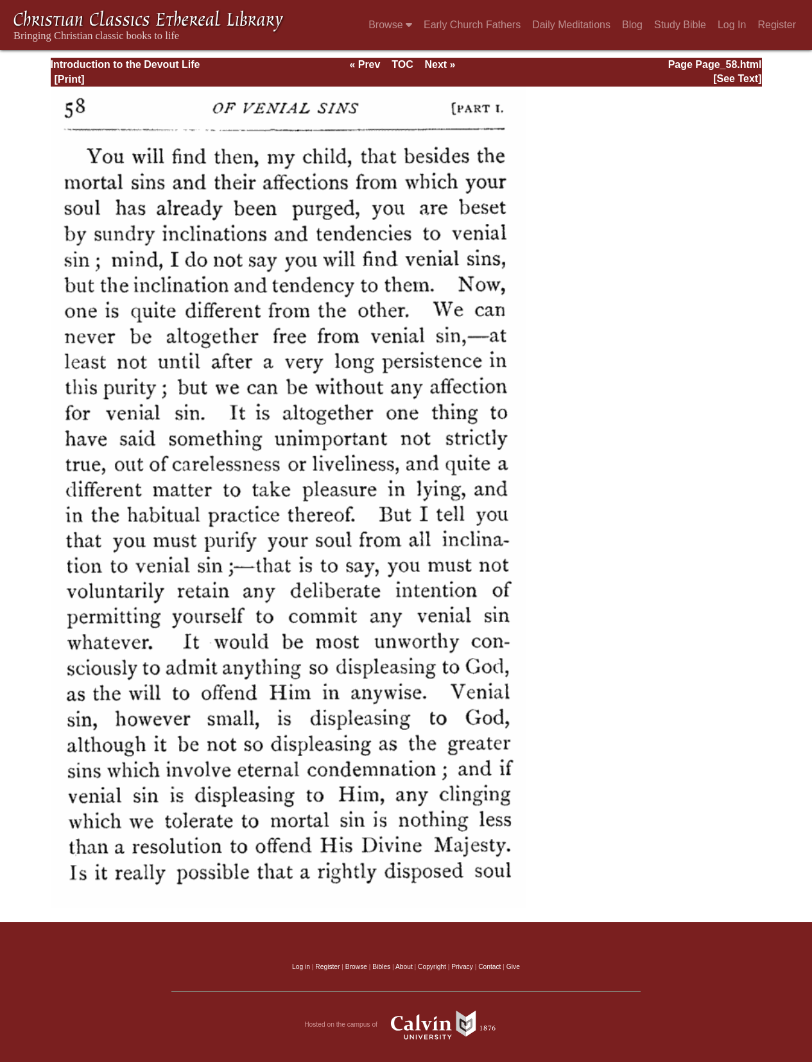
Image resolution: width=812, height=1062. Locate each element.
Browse (390, 24)
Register (776, 24)
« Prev (364, 64)
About (404, 966)
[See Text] (737, 78)
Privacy (462, 966)
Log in (301, 966)
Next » (439, 64)
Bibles (381, 966)
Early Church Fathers (472, 24)
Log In (732, 24)
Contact (489, 966)
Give (513, 966)
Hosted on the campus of (406, 1024)
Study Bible (680, 24)
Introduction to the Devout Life (125, 64)
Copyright (432, 966)
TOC (402, 64)
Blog (632, 24)
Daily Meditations (571, 24)
